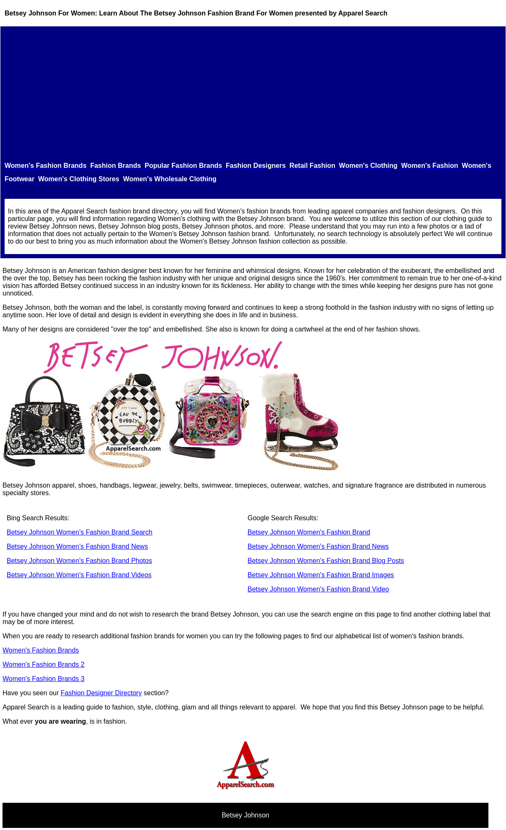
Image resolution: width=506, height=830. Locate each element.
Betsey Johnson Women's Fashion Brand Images (321, 574)
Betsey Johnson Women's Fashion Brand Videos (79, 574)
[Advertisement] (253, 93)
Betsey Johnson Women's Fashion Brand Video (318, 589)
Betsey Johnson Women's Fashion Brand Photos (79, 560)
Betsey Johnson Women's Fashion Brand (309, 532)
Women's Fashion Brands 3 (44, 678)
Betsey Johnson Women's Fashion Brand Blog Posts (326, 560)
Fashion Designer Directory (101, 692)
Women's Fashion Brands (41, 650)
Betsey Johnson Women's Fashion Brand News (77, 546)
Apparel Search (362, 13)
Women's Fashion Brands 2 (44, 664)
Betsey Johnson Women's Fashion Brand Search (79, 532)
